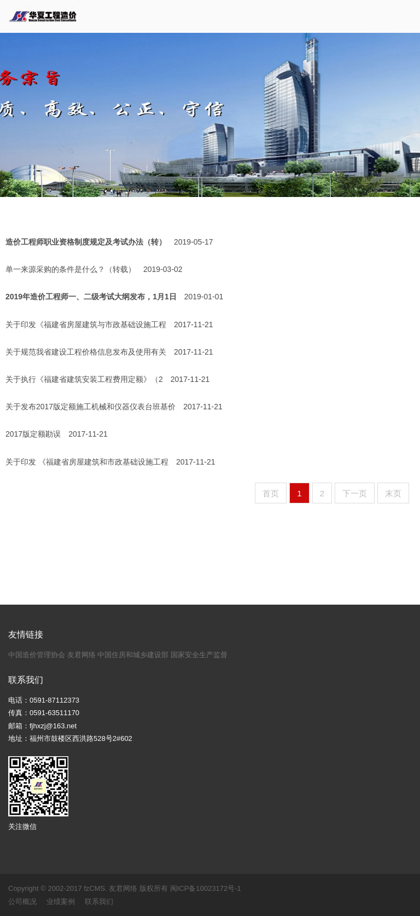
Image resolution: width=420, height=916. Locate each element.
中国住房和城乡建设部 (132, 655)
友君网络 (81, 655)
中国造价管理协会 (36, 655)
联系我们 (99, 901)
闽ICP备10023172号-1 (205, 888)
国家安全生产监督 (199, 655)
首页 (270, 493)
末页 (393, 493)
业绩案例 (60, 901)
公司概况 (22, 901)
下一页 (354, 493)
